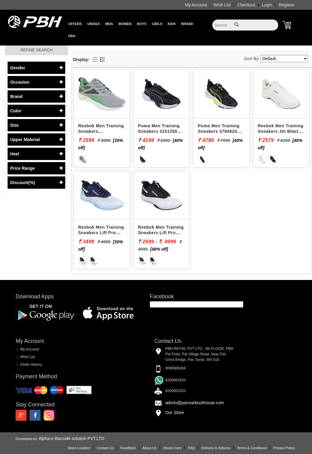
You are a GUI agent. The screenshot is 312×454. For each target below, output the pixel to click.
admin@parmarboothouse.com (194, 402)
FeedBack (128, 448)
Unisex (93, 24)
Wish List (222, 4)
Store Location (79, 448)
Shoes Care (172, 448)
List (102, 59)
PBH (71, 36)
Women (124, 24)
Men (109, 24)
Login (267, 4)
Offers (75, 24)
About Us (149, 448)
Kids (172, 24)
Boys (141, 24)
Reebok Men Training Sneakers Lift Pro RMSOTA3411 (101, 232)
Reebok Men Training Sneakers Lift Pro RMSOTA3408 (161, 232)
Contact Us (105, 448)
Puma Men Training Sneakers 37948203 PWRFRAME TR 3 (218, 131)
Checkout (246, 4)
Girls (157, 24)
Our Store (174, 412)
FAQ (191, 448)
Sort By (251, 58)
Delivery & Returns (215, 448)
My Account (196, 4)
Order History (31, 364)
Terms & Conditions (252, 448)
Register (287, 4)
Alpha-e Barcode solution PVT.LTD (71, 438)
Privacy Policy (284, 448)
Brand (187, 24)
